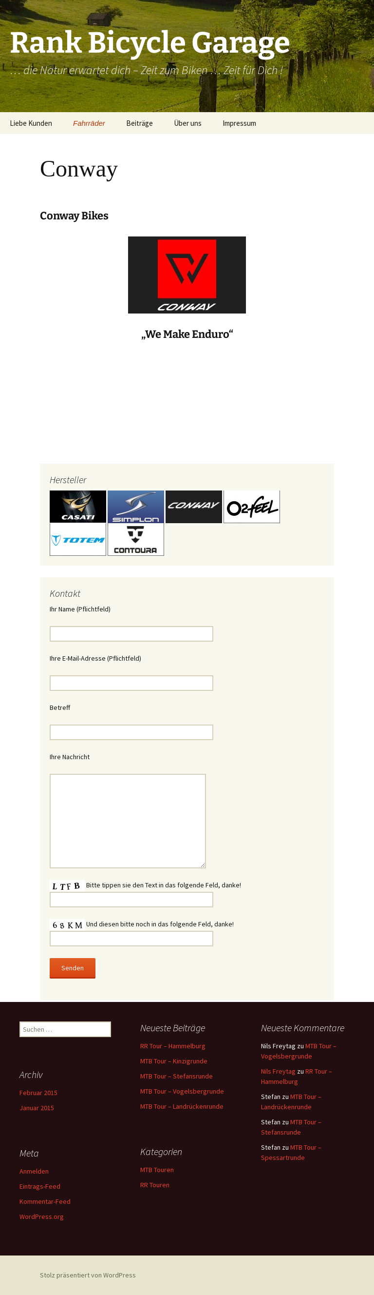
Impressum (239, 123)
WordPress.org (41, 1216)
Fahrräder (89, 123)
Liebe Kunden (31, 123)
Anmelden (34, 1171)
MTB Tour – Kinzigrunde (173, 1061)
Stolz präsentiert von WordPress (88, 1275)
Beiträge (139, 123)
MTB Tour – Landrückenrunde (182, 1106)
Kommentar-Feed (45, 1201)
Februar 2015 (38, 1092)
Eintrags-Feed (39, 1186)
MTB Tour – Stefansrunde (176, 1076)
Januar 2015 (36, 1107)
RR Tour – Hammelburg (173, 1045)
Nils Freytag (278, 1071)
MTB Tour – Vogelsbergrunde (182, 1091)
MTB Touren (157, 1169)
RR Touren (154, 1184)
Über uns (188, 123)
